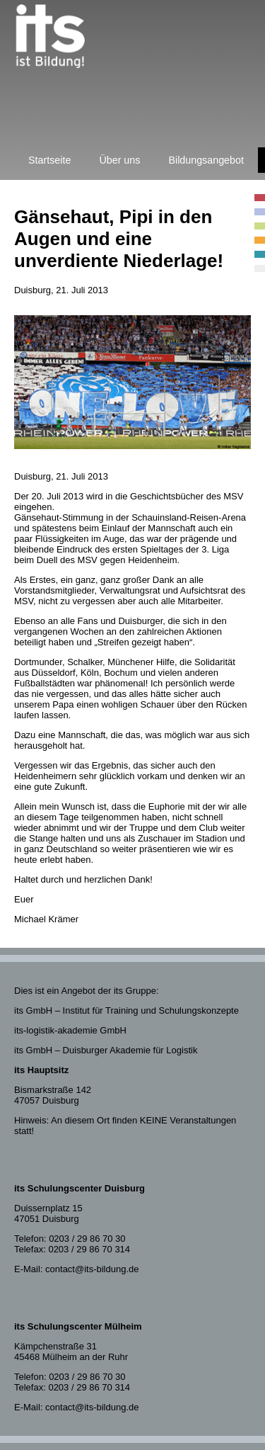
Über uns (119, 160)
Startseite (49, 160)
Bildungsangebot (206, 160)
